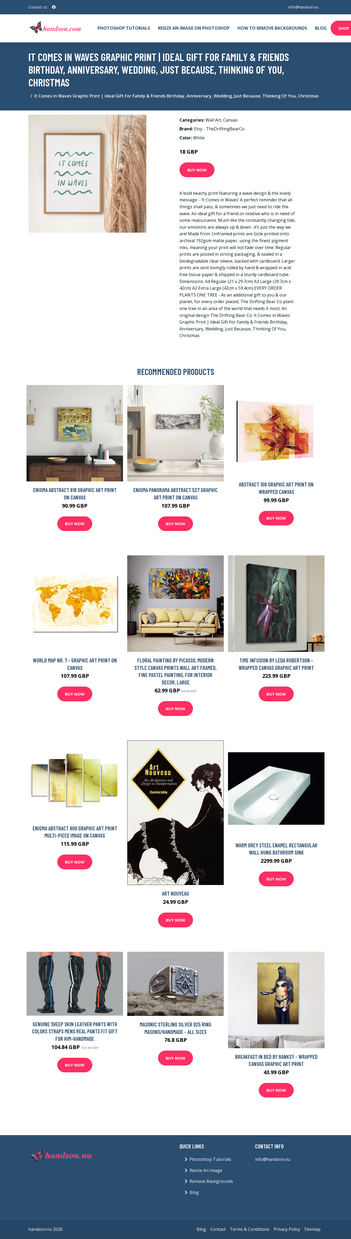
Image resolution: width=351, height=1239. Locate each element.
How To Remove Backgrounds (272, 28)
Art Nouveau (175, 893)
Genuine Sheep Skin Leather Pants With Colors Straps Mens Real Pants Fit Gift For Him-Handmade (74, 1031)
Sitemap (312, 1229)
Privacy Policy (287, 1229)
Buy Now (197, 169)
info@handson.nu (303, 7)
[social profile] (54, 7)
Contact (218, 1229)
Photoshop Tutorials (124, 28)
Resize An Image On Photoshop (194, 28)
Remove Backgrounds (211, 1181)
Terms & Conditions (249, 1229)
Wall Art (213, 120)
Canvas (230, 120)
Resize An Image (206, 1170)
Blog (321, 28)
